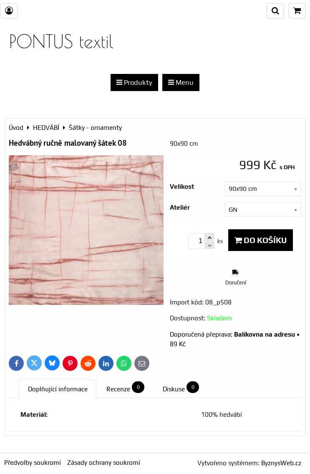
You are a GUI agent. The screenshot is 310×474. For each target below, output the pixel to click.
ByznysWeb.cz (281, 462)
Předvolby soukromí (32, 462)
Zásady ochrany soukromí (103, 462)
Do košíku (260, 240)
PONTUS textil (61, 41)
